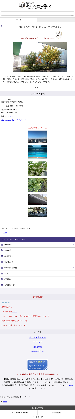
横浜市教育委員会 (37, 337)
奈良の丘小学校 (37, 351)
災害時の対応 (9, 285)
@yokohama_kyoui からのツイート (15, 120)
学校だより (8, 256)
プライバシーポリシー (19, 413)
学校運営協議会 (10, 268)
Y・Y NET (37, 342)
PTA (6, 273)
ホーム (18, 20)
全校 (5, 402)
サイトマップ (37, 417)
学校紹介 (8, 245)
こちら (70, 385)
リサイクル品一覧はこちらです (13, 325)
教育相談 (8, 279)
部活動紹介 (8, 262)
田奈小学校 (37, 347)
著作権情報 (56, 413)
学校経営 (8, 250)
